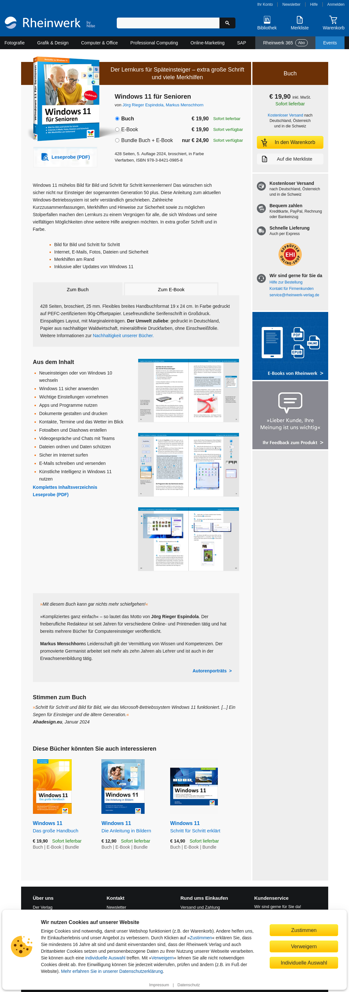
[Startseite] (49, 23)
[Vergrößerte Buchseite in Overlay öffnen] (188, 391)
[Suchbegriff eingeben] (168, 23)
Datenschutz (189, 985)
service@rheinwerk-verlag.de (294, 295)
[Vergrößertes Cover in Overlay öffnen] (61, 99)
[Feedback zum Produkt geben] (290, 416)
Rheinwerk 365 (285, 42)
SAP (241, 42)
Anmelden (336, 4)
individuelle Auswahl (105, 957)
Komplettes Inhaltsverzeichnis (65, 487)
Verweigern (162, 957)
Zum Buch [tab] (78, 289)
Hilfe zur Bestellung (286, 282)
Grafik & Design (52, 42)
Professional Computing (154, 42)
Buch (127, 118)
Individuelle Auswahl (304, 962)
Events (330, 42)
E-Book (129, 129)
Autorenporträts (210, 670)
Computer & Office (99, 42)
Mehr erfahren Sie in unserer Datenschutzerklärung (112, 971)
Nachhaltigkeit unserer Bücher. (123, 335)
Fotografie (14, 42)
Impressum (159, 985)
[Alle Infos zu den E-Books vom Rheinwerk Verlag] (290, 346)
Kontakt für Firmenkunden (292, 288)
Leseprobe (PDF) (51, 494)
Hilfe (314, 4)
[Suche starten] (227, 23)
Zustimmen (201, 937)
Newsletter (291, 4)
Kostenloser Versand (285, 115)
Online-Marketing (207, 42)
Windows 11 (62, 827)
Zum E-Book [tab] (171, 289)
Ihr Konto (265, 4)
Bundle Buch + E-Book (147, 140)
